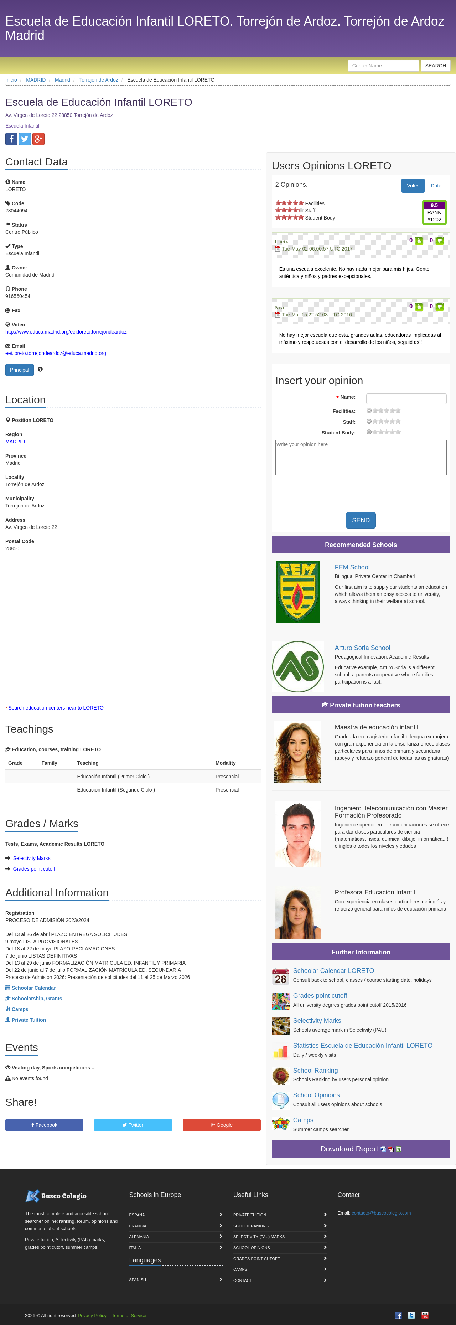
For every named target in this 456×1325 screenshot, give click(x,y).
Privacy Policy (92, 1315)
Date (436, 186)
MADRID (15, 441)
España (137, 1215)
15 (392, 410)
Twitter (133, 1125)
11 (386, 410)
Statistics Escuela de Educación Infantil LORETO (363, 1045)
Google (222, 1125)
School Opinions (316, 1095)
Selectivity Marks (32, 858)
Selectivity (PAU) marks (259, 1236)
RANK (434, 212)
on (278, 202)
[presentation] (392, 495)
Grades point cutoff (34, 869)
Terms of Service (129, 1315)
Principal (19, 370)
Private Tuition (249, 1215)
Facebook (44, 1125)
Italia (135, 1248)
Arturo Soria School (362, 647)
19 (398, 410)
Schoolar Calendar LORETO (333, 970)
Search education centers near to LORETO (55, 708)
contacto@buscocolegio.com (381, 1213)
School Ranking (315, 1070)
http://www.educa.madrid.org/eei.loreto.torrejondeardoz (66, 332)
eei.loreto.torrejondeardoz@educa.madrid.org (55, 353)
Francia (137, 1226)
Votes (413, 186)
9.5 (434, 205)
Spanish (137, 1280)
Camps (303, 1120)
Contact (242, 1280)
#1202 (434, 219)
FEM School (352, 567)
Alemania (139, 1236)
